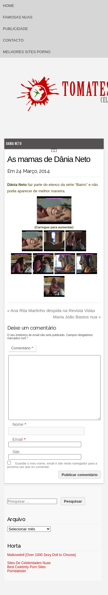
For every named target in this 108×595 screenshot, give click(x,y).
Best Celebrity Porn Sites (26, 567)
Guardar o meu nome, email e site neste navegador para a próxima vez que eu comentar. (52, 465)
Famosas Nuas (18, 17)
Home (8, 5)
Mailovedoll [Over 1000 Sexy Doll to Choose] (41, 555)
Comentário (22, 348)
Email (18, 439)
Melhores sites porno (26, 52)
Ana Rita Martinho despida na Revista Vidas (51, 310)
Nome (19, 424)
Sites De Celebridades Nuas (29, 563)
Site (16, 451)
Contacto (13, 40)
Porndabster (16, 571)
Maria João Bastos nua (77, 316)
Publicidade (15, 29)
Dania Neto (14, 143)
